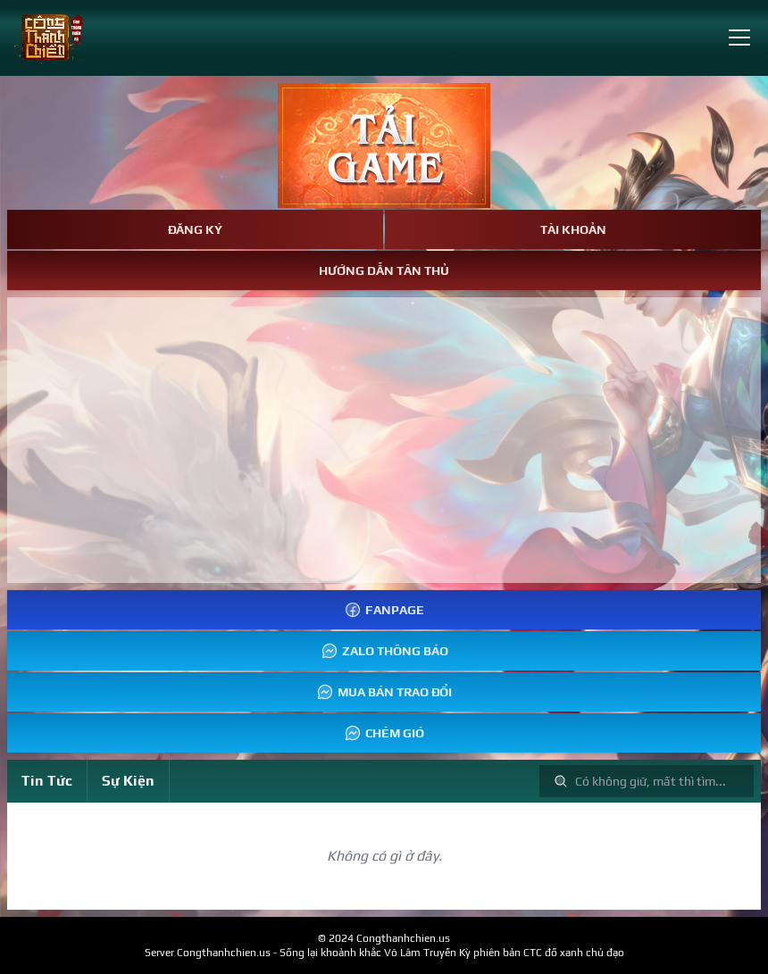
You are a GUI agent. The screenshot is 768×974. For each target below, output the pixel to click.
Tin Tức (46, 780)
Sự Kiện (128, 780)
